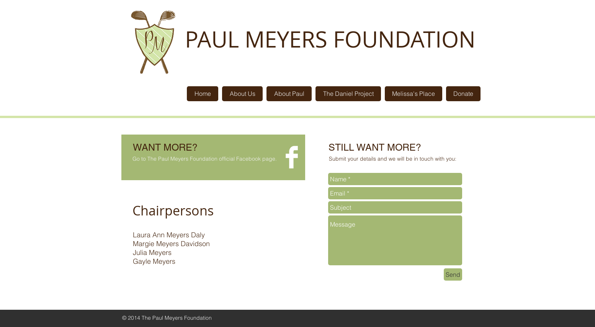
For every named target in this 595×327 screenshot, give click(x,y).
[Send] (453, 274)
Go (136, 158)
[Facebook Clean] (291, 157)
